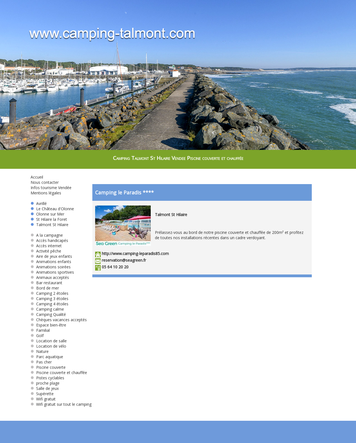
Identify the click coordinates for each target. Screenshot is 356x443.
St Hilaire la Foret (49, 219)
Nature (40, 351)
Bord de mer (45, 288)
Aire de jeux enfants (51, 256)
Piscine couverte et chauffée (59, 372)
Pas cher (41, 362)
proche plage (45, 383)
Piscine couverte (48, 367)
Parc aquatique (47, 356)
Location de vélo (48, 346)
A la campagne (47, 235)
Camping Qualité (48, 314)
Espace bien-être (48, 325)
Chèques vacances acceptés (59, 319)
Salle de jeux (45, 388)
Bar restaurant (46, 282)
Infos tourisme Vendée (51, 187)
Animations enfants (51, 261)
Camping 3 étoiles (49, 298)
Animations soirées (51, 266)
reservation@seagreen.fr (124, 260)
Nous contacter (45, 182)
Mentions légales (46, 192)
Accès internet (46, 245)
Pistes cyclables (47, 377)
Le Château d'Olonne (52, 208)
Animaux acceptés (50, 277)
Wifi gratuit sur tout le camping (61, 404)
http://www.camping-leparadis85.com (135, 253)
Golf (37, 335)
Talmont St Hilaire (49, 224)
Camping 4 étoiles (49, 303)
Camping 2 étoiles (49, 293)
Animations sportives (52, 272)
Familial (40, 330)
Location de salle (49, 340)
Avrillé (39, 203)
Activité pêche (46, 251)
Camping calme (47, 309)
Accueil (37, 177)
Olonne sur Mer (47, 214)
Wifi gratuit (43, 399)
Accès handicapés (49, 240)
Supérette (42, 393)
